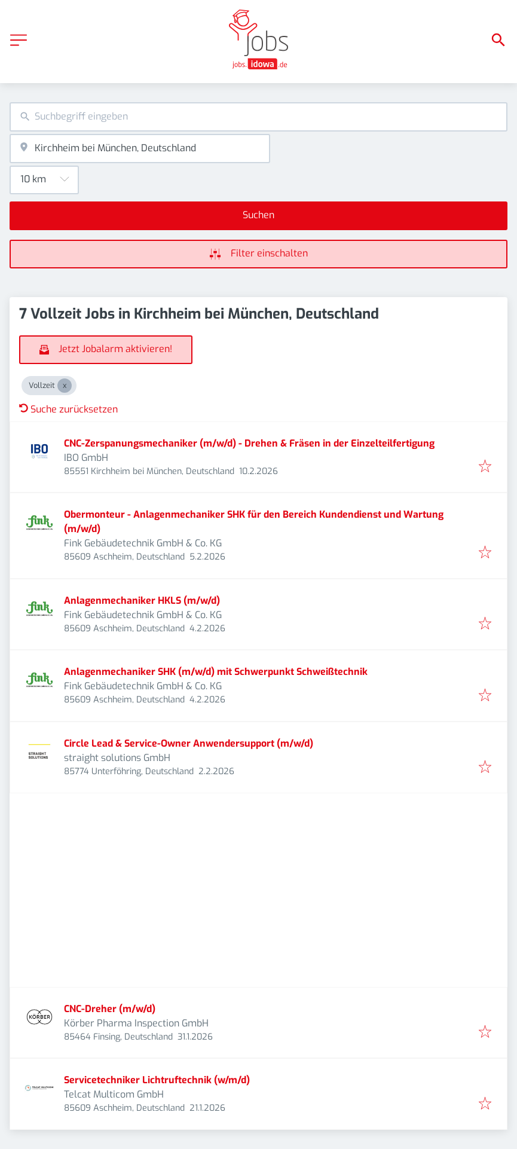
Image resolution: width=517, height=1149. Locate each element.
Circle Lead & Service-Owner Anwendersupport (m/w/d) (188, 743)
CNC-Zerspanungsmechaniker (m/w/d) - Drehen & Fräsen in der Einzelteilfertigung (249, 443)
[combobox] (258, 117)
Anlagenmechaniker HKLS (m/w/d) (142, 600)
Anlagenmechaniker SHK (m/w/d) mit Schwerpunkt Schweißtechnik (216, 671)
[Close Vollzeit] (64, 385)
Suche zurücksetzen (68, 409)
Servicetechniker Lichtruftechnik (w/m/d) (157, 1080)
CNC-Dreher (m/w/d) (109, 1009)
